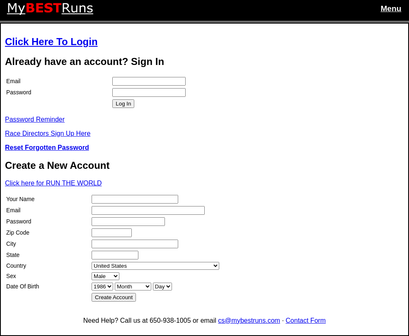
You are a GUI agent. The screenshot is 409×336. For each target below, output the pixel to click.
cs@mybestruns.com (249, 320)
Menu (390, 8)
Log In (123, 104)
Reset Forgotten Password (47, 147)
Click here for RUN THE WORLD (53, 183)
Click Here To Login (51, 41)
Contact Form (306, 320)
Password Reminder (35, 119)
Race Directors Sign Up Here (47, 133)
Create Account (114, 297)
